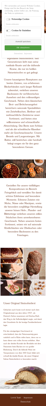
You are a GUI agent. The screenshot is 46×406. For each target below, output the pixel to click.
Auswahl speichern (23, 42)
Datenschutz (18, 53)
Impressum (28, 53)
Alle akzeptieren (23, 48)
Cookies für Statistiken (21, 31)
